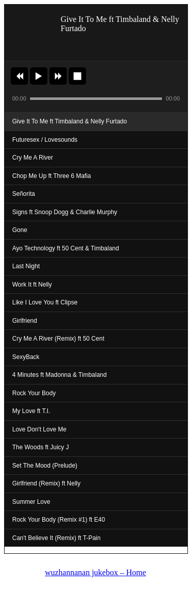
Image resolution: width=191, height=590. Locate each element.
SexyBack (25, 357)
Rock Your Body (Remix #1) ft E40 (58, 519)
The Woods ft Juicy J (40, 447)
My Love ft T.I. (31, 411)
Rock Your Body (34, 393)
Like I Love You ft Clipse (44, 302)
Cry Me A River (32, 157)
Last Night (26, 266)
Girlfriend (24, 320)
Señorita (23, 193)
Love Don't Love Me (39, 429)
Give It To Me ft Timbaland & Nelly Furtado (69, 121)
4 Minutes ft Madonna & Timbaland (59, 374)
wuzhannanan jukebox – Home (95, 572)
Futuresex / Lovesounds (44, 139)
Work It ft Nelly (32, 284)
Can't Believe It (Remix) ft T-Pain (56, 538)
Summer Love (31, 501)
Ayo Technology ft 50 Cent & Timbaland (65, 248)
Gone (19, 230)
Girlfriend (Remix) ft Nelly (46, 483)
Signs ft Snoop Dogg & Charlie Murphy (64, 212)
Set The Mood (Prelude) (44, 465)
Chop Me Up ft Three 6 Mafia (51, 175)
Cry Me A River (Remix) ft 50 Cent (58, 338)
